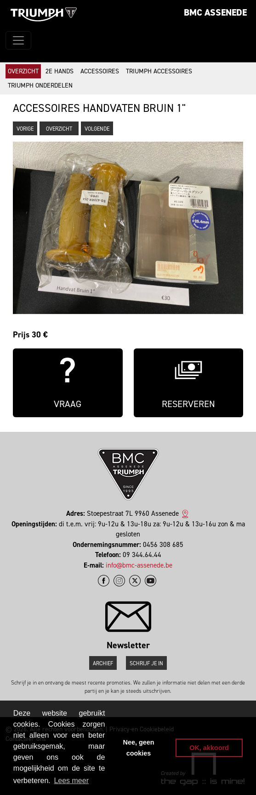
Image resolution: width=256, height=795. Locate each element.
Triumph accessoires (159, 71)
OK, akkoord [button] (209, 747)
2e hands (60, 71)
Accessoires (99, 71)
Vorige (25, 128)
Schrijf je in (146, 663)
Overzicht (23, 71)
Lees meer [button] (71, 780)
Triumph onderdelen (40, 85)
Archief (103, 663)
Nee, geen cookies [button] (138, 748)
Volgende (97, 128)
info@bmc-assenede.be (139, 565)
